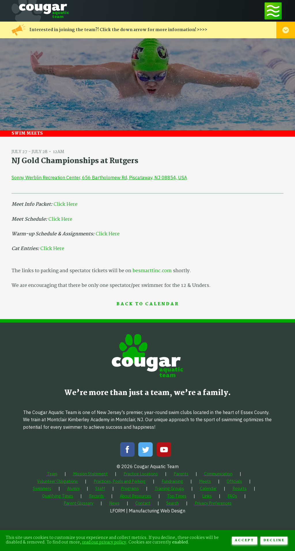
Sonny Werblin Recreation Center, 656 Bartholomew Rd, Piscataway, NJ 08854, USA (99, 177)
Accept (244, 540)
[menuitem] (52, 473)
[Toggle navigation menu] (273, 11)
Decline (274, 540)
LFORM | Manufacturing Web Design (147, 511)
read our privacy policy (104, 542)
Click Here (65, 204)
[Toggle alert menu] (285, 30)
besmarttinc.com (152, 271)
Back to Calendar (147, 304)
